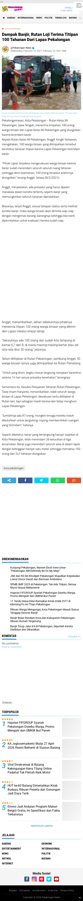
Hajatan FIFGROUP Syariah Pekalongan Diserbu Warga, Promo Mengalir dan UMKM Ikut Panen (31, 726)
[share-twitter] (41, 480)
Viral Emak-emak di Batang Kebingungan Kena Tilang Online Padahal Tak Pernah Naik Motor (30, 768)
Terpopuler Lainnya (42, 826)
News (39, 18)
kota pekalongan (13, 28)
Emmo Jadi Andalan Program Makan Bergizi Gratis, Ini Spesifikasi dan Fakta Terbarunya (34, 810)
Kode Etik (53, 890)
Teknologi (60, 18)
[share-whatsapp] (58, 480)
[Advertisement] (41, 271)
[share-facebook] (25, 480)
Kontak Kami (39, 890)
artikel (6, 858)
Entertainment (11, 848)
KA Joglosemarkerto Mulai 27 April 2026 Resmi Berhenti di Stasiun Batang (34, 745)
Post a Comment (12, 646)
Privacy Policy (67, 890)
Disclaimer (24, 890)
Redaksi (13, 890)
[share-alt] (9, 480)
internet (7, 863)
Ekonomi (47, 843)
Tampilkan (73, 636)
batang (73, 18)
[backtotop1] (80, 897)
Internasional (26, 18)
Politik (48, 18)
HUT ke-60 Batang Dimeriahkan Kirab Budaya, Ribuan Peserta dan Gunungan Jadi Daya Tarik (34, 789)
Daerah (11, 18)
